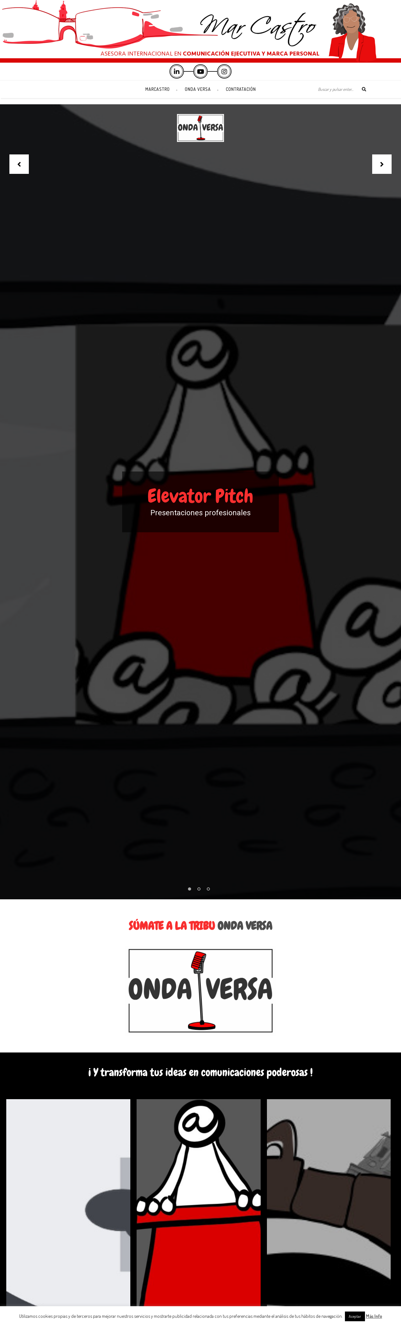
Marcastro (157, 89)
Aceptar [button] (355, 1316)
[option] (200, 501)
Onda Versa (198, 89)
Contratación (241, 89)
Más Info (374, 1316)
